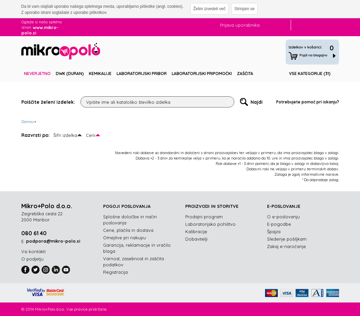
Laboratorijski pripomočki (202, 73)
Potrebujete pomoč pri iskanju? (307, 101)
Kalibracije (196, 231)
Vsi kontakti (33, 251)
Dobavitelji (196, 239)
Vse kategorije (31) (310, 73)
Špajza (274, 231)
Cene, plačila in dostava (128, 230)
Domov (27, 121)
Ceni (90, 135)
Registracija (115, 272)
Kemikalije (100, 73)
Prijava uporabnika (240, 25)
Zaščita (245, 73)
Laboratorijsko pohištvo (210, 224)
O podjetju (32, 259)
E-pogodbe (279, 224)
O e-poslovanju (283, 216)
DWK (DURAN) (70, 73)
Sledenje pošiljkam (287, 239)
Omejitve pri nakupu (124, 237)
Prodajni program (204, 216)
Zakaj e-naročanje (286, 246)
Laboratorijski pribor (142, 73)
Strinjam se (244, 8)
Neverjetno (37, 73)
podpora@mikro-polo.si (53, 241)
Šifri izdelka (65, 135)
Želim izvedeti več (209, 8)
